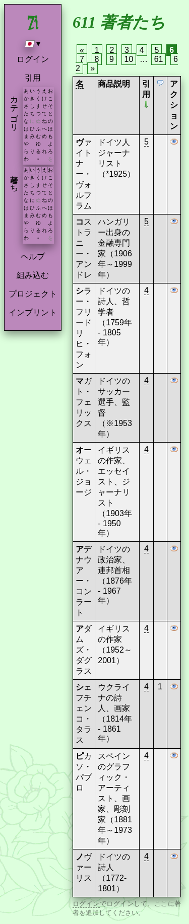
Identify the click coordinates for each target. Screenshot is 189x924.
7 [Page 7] (82, 59)
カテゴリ (14, 109)
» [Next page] (92, 68)
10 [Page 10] (129, 59)
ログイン (33, 59)
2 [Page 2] (111, 50)
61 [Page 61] (158, 59)
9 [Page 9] (111, 59)
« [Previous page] (82, 50)
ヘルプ (33, 256)
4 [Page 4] (142, 50)
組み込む (33, 275)
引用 (33, 78)
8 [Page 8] (97, 59)
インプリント (33, 312)
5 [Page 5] (156, 50)
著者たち (14, 179)
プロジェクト (33, 294)
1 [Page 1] (97, 50)
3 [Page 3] (126, 50)
